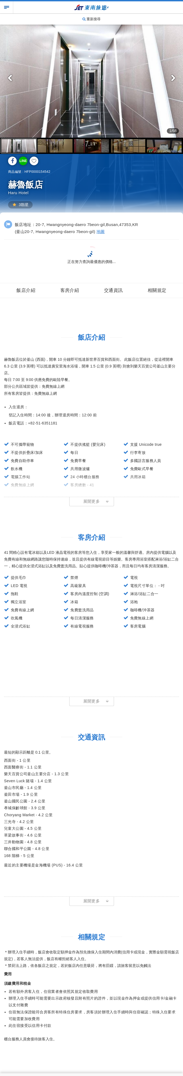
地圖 (100, 231)
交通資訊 (113, 289)
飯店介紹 (26, 289)
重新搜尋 (91, 19)
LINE (23, 161)
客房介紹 (70, 289)
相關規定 (157, 289)
